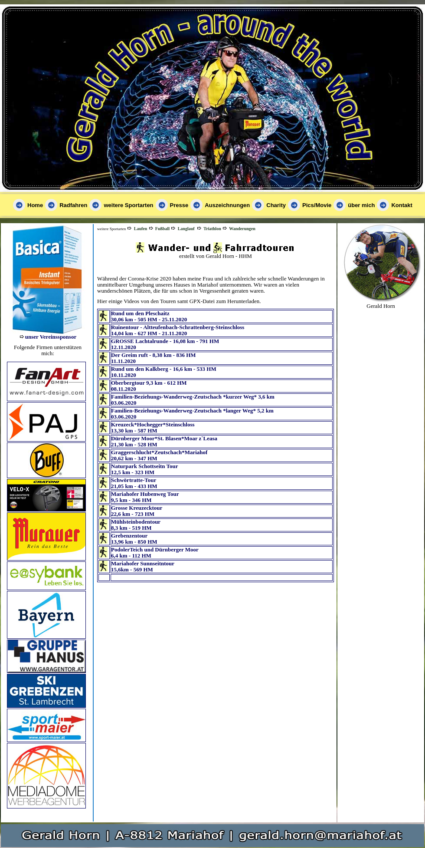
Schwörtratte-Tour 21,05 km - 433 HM (134, 483)
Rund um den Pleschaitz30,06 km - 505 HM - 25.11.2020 (149, 316)
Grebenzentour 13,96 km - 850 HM (134, 538)
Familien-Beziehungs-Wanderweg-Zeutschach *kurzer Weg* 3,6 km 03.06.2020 (193, 399)
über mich (361, 205)
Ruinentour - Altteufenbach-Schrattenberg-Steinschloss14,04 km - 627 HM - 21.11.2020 (177, 330)
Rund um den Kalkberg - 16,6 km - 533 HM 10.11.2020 (163, 372)
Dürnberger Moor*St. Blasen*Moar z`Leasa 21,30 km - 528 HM (164, 441)
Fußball (162, 228)
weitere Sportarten (128, 205)
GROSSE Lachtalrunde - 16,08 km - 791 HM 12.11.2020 (165, 344)
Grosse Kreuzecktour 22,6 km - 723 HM (136, 511)
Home (35, 205)
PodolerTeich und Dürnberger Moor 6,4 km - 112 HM (155, 552)
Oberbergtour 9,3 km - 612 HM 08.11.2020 (149, 385)
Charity (276, 205)
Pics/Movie (316, 205)
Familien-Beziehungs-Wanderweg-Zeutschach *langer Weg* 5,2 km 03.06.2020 (192, 413)
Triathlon (212, 228)
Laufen (140, 228)
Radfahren (73, 205)
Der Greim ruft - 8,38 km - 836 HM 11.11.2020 (153, 358)
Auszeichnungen (227, 205)
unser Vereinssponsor (50, 336)
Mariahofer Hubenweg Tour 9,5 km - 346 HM (145, 497)
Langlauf (186, 228)
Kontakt (401, 205)
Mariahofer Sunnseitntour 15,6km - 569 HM (142, 566)
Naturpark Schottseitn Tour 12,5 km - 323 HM (144, 469)
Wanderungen (242, 228)
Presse (179, 205)
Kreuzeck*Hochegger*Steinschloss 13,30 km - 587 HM (153, 427)
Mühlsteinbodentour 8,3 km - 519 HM (135, 524)
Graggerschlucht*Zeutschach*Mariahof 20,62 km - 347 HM (159, 455)
